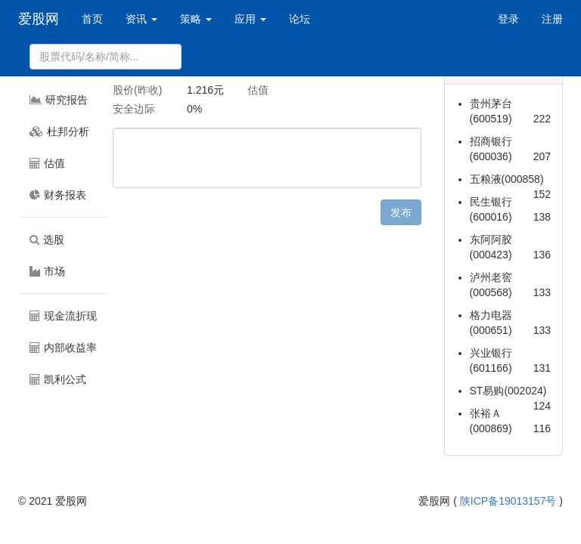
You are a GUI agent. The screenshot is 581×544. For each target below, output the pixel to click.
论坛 (299, 19)
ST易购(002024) (508, 391)
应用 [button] (250, 19)
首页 (92, 19)
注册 (552, 19)
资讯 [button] (141, 19)
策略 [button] (196, 19)
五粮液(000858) (507, 179)
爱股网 (38, 18)
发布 (401, 212)
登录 (508, 19)
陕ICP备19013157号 (508, 501)
